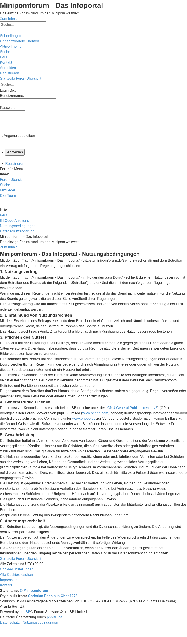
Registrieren (14, 163)
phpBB (25, 612)
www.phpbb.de (83, 418)
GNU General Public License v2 (132, 408)
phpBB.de (54, 617)
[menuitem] (19, 41)
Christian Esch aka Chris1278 (52, 596)
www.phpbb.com (95, 413)
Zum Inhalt (8, 18)
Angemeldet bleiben (19, 136)
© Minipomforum (34, 590)
